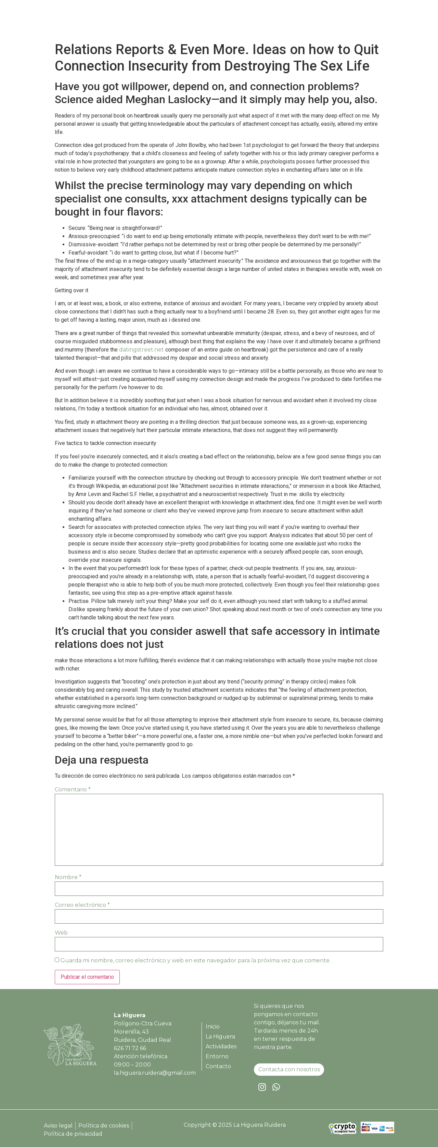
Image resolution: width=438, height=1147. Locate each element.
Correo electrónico (82, 905)
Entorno (337, 21)
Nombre (68, 877)
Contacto (372, 21)
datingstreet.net (141, 349)
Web (61, 932)
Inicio (224, 21)
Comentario (73, 789)
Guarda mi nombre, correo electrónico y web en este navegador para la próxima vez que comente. (196, 960)
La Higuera (257, 21)
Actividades (299, 21)
